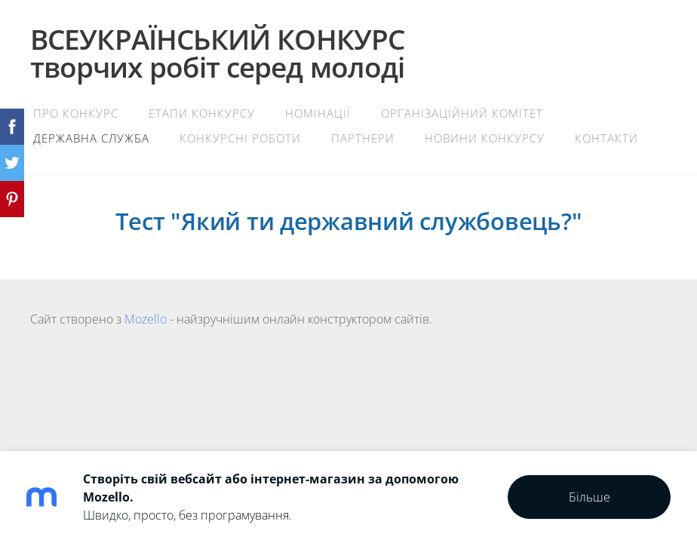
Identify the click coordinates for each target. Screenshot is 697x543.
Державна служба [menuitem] (91, 138)
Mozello (145, 319)
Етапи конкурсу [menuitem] (202, 113)
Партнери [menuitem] (363, 138)
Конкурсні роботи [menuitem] (240, 138)
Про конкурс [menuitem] (75, 113)
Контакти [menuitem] (606, 138)
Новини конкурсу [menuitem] (485, 138)
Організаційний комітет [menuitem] (462, 113)
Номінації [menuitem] (318, 113)
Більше (589, 497)
